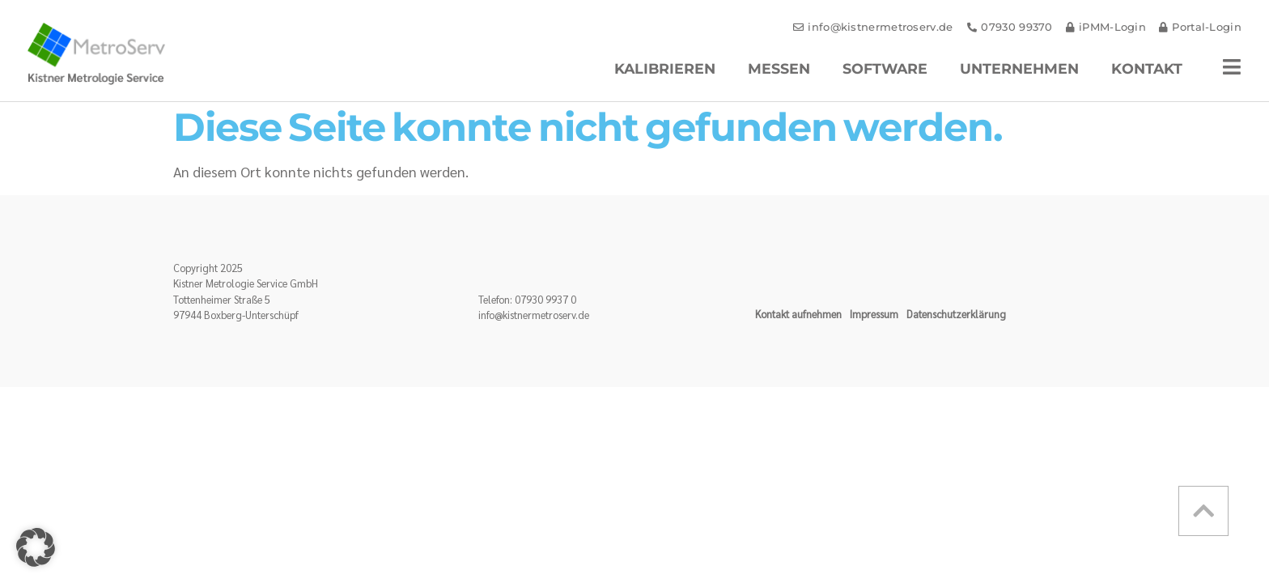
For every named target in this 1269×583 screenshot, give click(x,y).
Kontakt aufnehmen (798, 314)
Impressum (874, 314)
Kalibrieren (664, 68)
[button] (35, 547)
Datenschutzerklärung (956, 314)
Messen (779, 68)
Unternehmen (1019, 68)
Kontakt (1146, 68)
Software (884, 68)
